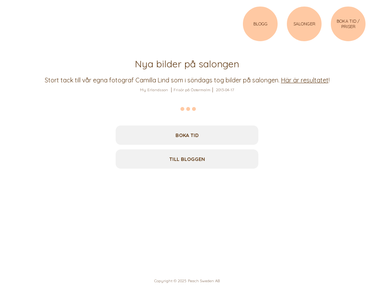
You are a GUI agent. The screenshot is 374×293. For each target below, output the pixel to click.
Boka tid (187, 135)
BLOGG (260, 24)
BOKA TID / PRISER (348, 23)
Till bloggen (187, 159)
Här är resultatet (305, 80)
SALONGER (304, 24)
